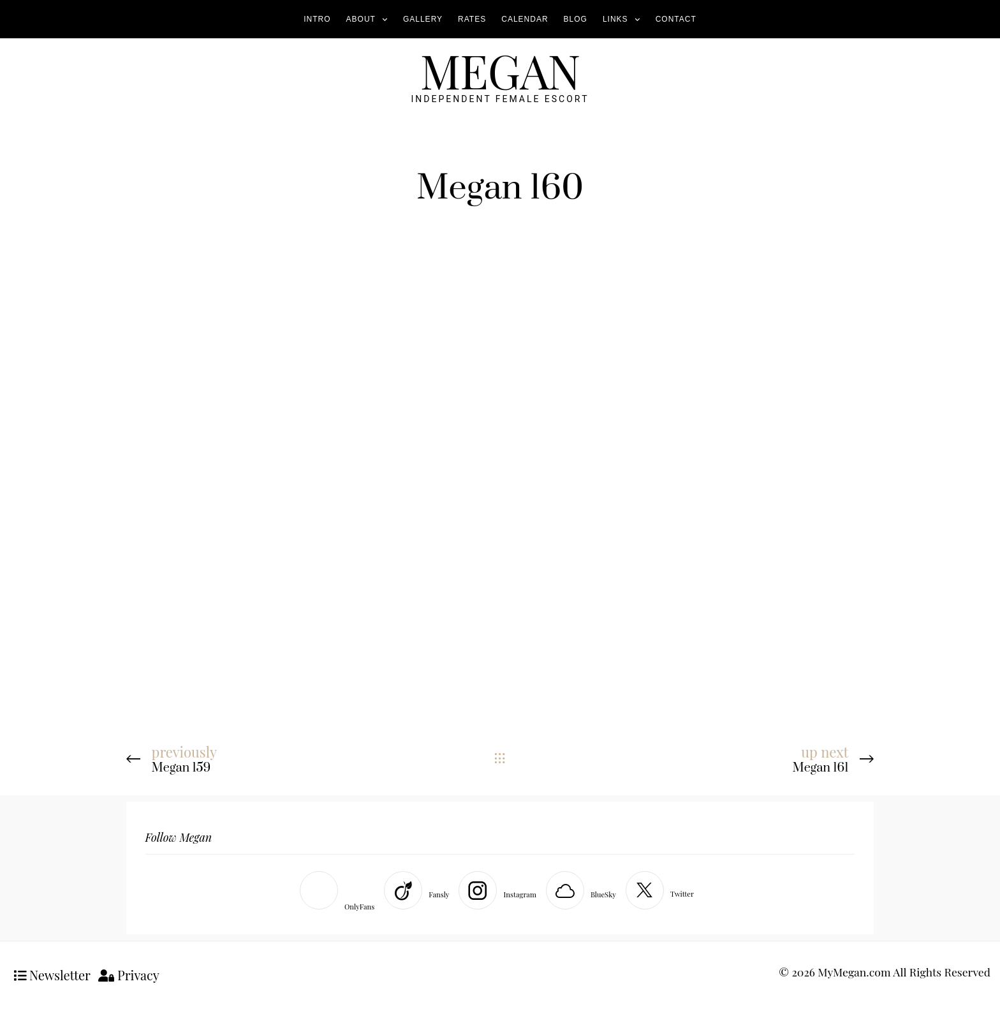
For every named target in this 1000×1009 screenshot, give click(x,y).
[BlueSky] (584, 890)
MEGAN (500, 70)
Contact (676, 19)
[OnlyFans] (340, 893)
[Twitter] (663, 890)
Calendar (524, 19)
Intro (317, 19)
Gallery (423, 19)
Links (615, 19)
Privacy (128, 974)
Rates (472, 19)
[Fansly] (419, 890)
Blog (575, 19)
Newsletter (52, 974)
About (361, 19)
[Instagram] (500, 890)
